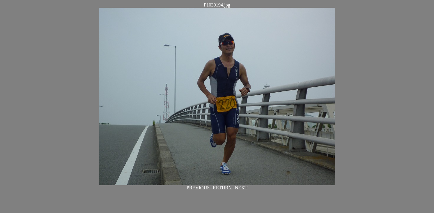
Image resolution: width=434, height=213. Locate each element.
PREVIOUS (198, 187)
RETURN (222, 187)
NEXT (241, 187)
